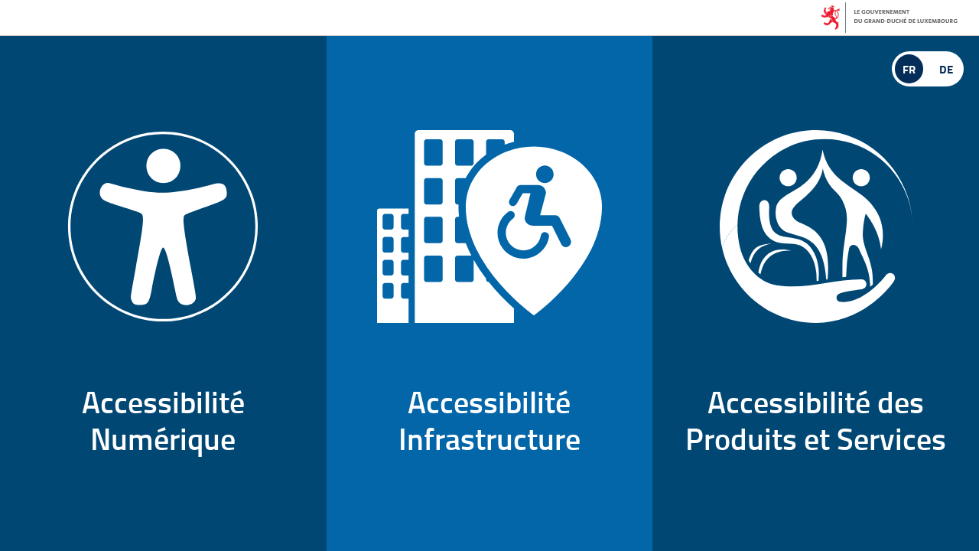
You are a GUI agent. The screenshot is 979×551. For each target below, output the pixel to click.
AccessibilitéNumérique (163, 295)
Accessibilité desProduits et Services (815, 295)
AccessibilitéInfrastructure (489, 295)
